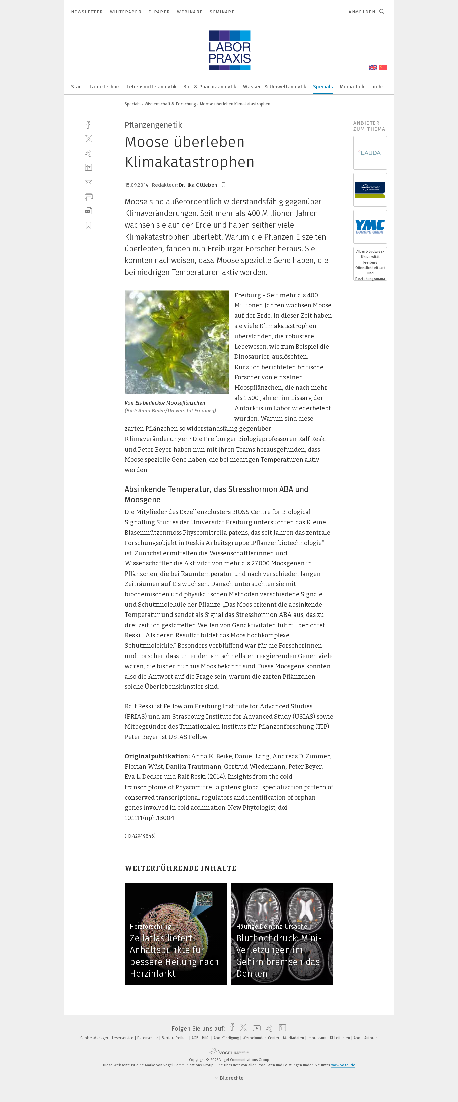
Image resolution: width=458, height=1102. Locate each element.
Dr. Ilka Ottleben (198, 185)
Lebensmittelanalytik (152, 87)
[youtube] (255, 1028)
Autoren (371, 1038)
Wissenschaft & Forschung (170, 104)
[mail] (88, 182)
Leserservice (123, 1038)
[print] (88, 196)
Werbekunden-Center (261, 1038)
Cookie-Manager (94, 1038)
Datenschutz (148, 1038)
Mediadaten (294, 1038)
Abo (357, 1038)
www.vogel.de (343, 1065)
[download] (88, 211)
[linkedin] (88, 167)
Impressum (317, 1038)
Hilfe (206, 1038)
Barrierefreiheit (175, 1038)
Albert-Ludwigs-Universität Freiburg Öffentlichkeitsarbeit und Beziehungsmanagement (370, 265)
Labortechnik (105, 87)
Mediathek (352, 87)
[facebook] (88, 124)
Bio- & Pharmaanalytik (209, 87)
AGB (195, 1038)
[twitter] (88, 138)
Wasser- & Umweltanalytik (274, 87)
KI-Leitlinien (340, 1038)
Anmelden (362, 12)
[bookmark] (223, 185)
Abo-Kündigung (227, 1038)
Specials (323, 87)
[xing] (88, 153)
